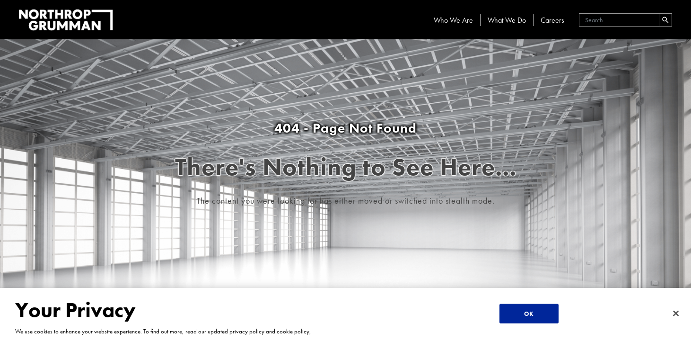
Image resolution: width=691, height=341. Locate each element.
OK (529, 314)
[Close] (675, 313)
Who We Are (453, 20)
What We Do (507, 20)
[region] (345, 314)
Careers (552, 20)
